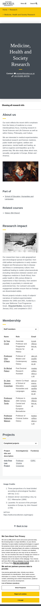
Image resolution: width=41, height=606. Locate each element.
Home (5, 10)
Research (13, 10)
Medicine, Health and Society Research (19, 15)
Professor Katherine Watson (8, 418)
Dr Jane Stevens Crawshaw (8, 383)
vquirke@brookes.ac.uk (25, 73)
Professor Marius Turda (8, 400)
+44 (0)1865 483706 (22, 76)
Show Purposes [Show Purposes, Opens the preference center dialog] (20, 587)
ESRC (33, 461)
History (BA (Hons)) (12, 213)
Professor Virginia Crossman (20, 463)
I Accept (20, 600)
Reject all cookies (20, 594)
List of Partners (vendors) (10, 583)
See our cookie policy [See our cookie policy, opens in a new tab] (21, 563)
